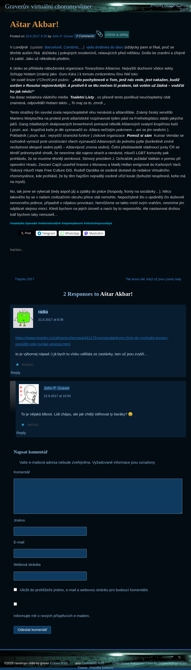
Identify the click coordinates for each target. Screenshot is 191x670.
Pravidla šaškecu (101, 668)
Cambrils (71, 47)
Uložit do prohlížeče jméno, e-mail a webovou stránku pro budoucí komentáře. (84, 590)
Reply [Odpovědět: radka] (15, 372)
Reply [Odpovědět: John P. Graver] (21, 433)
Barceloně (53, 47)
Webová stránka (27, 564)
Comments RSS (93, 663)
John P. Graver (63, 36)
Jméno (33, 520)
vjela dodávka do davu (105, 47)
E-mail (33, 542)
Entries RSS (58, 663)
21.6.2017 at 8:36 (50, 319)
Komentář (36, 472)
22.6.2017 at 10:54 (57, 396)
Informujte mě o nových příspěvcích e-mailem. (52, 616)
